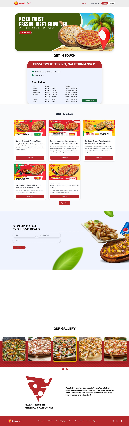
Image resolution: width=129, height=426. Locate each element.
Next (66, 369)
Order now (25, 32)
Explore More (64, 203)
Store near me (95, 3)
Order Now (30, 157)
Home (84, 3)
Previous (63, 369)
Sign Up (19, 247)
